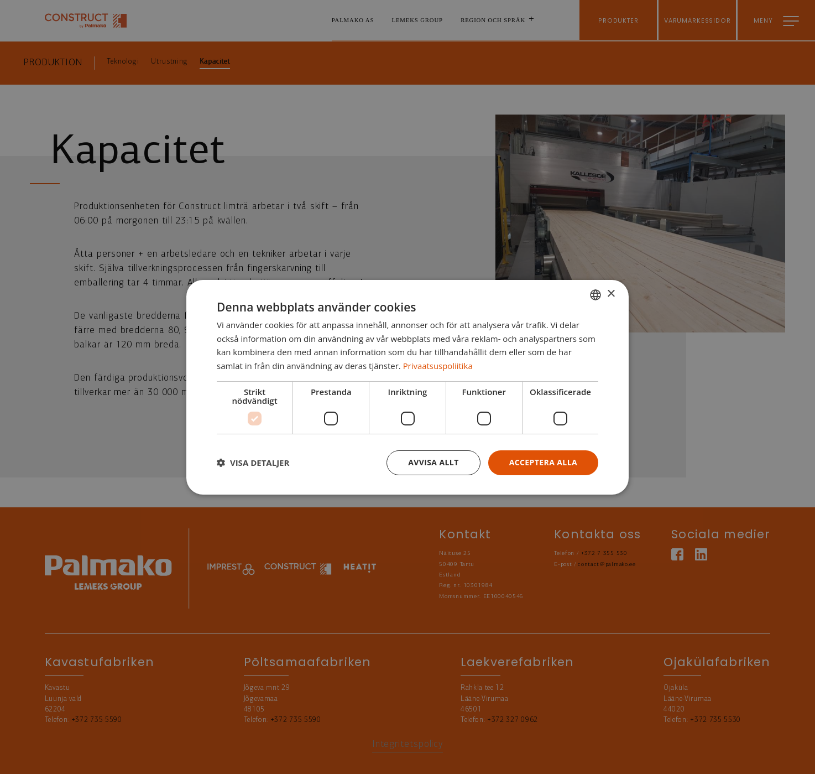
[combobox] (595, 294)
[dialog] (407, 386)
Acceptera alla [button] (543, 462)
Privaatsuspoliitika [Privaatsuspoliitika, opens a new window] (438, 365)
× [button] (611, 294)
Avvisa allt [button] (433, 462)
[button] (253, 462)
